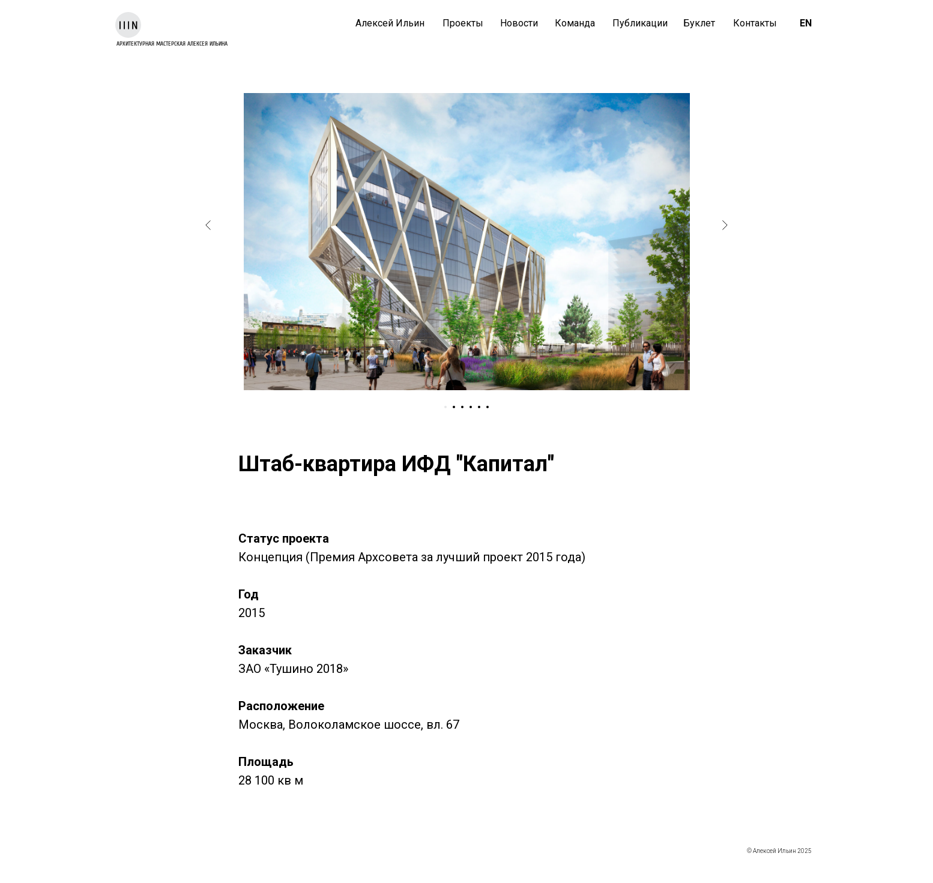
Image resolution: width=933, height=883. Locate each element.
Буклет (699, 23)
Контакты (755, 23)
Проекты (462, 23)
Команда (575, 23)
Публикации (640, 23)
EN (806, 23)
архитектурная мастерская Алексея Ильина (172, 43)
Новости (519, 23)
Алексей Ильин (389, 23)
